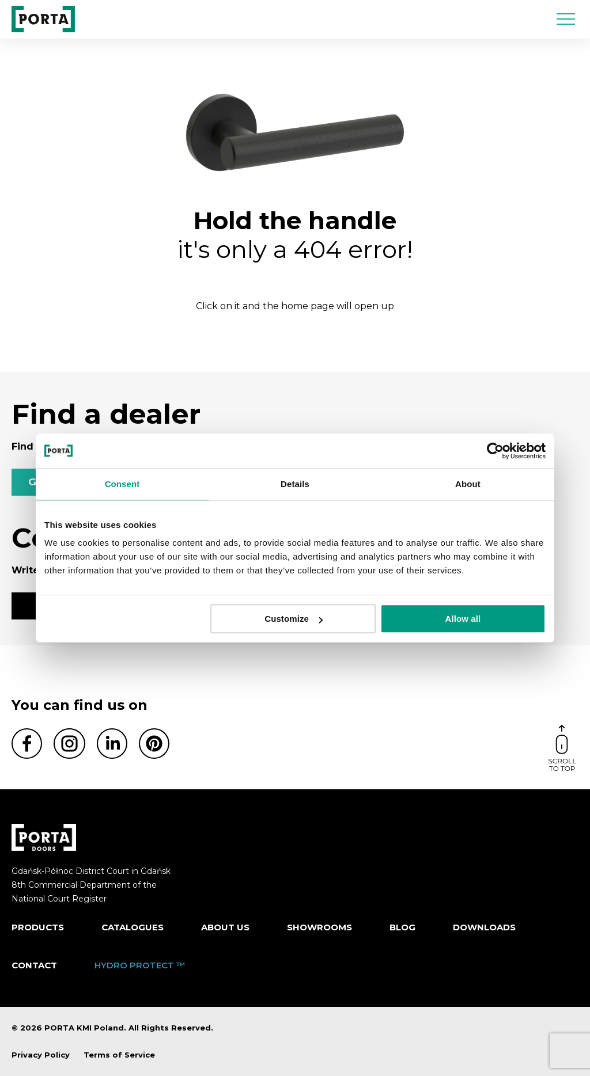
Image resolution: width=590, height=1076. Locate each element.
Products (38, 927)
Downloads (484, 927)
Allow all (463, 618)
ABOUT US (225, 927)
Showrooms (319, 927)
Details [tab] (295, 484)
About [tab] (468, 484)
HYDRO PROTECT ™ (140, 965)
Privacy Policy (41, 1054)
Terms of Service (119, 1054)
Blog (402, 927)
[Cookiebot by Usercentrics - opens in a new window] (495, 450)
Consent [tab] (122, 484)
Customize (293, 618)
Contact (34, 965)
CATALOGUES (132, 927)
